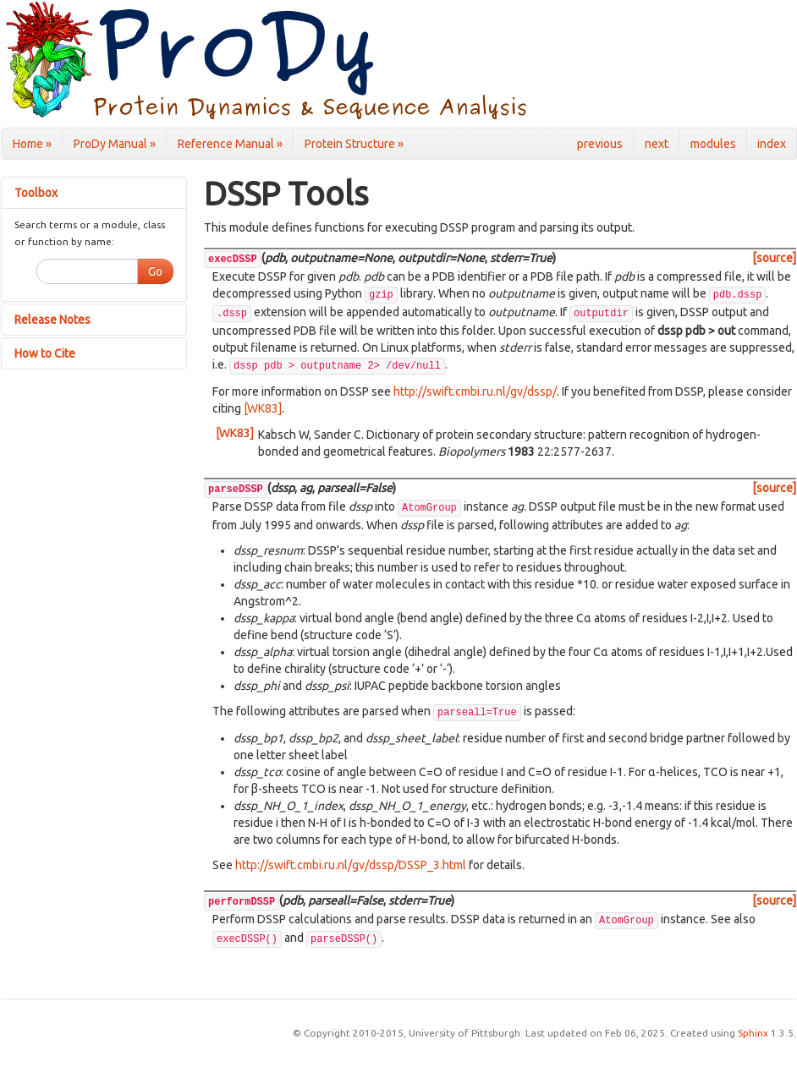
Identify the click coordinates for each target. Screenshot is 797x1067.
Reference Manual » (230, 143)
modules (713, 143)
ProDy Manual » (115, 143)
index (771, 143)
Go (155, 271)
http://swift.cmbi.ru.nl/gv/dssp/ (475, 391)
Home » (32, 143)
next (656, 143)
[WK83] (263, 408)
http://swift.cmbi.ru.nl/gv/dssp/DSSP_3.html (350, 865)
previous (600, 143)
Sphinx (753, 1032)
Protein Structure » (354, 143)
